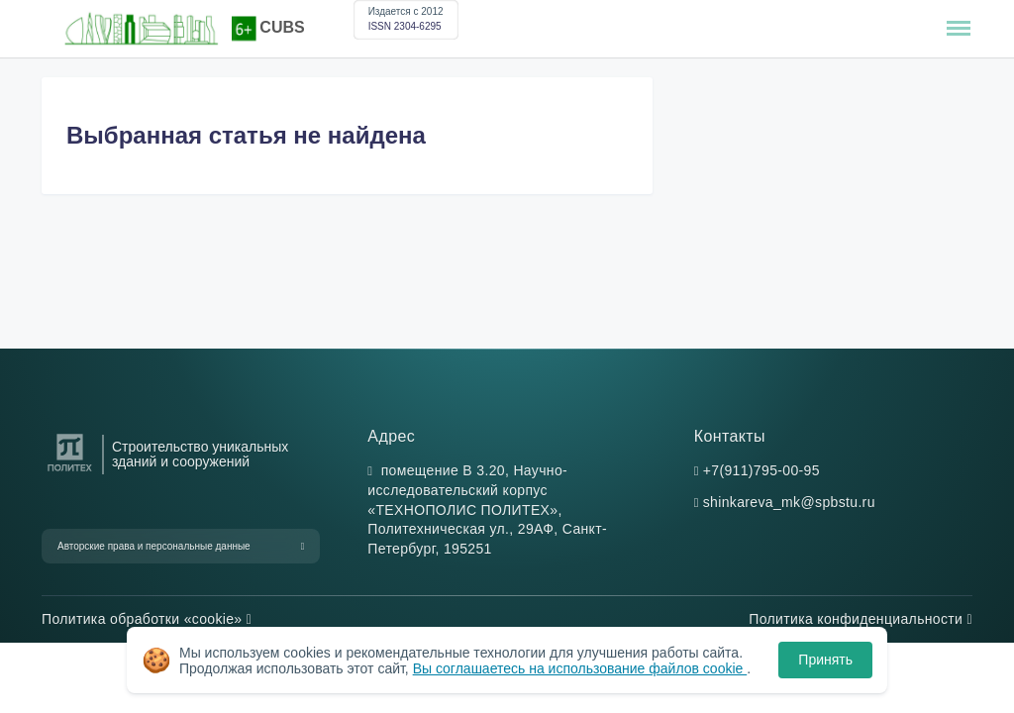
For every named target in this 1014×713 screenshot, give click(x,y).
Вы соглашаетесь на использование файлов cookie (580, 668)
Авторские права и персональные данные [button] (154, 546)
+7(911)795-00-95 (761, 470)
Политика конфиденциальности (860, 619)
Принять (825, 659)
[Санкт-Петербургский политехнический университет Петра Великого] (70, 471)
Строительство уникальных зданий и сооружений (200, 454)
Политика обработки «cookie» (147, 619)
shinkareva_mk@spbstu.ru (789, 502)
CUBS (281, 27)
